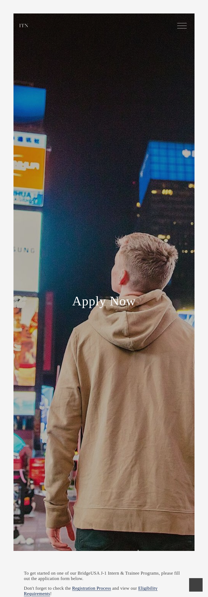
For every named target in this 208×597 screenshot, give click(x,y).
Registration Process (91, 511)
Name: (34, 581)
